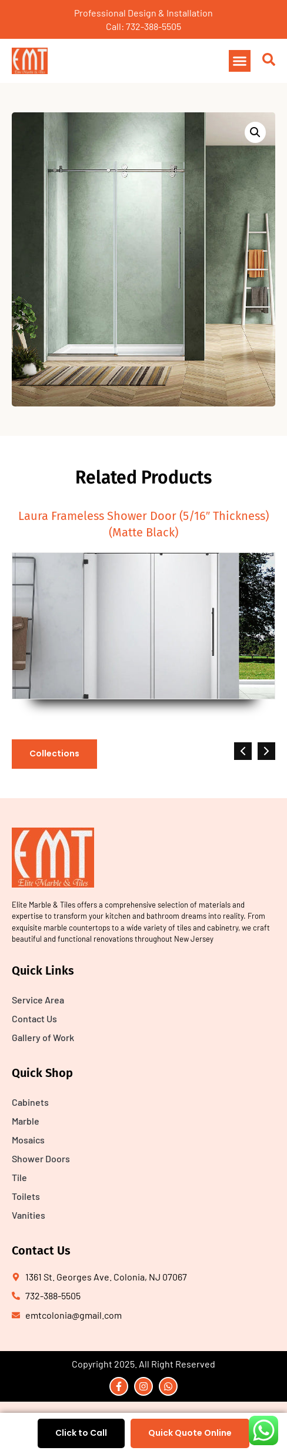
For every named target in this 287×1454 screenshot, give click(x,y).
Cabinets (30, 1102)
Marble (25, 1120)
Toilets (26, 1196)
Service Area (38, 999)
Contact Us (34, 1018)
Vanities (28, 1214)
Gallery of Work (43, 1037)
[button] (240, 61)
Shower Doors (41, 1158)
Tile (19, 1177)
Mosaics (28, 1139)
